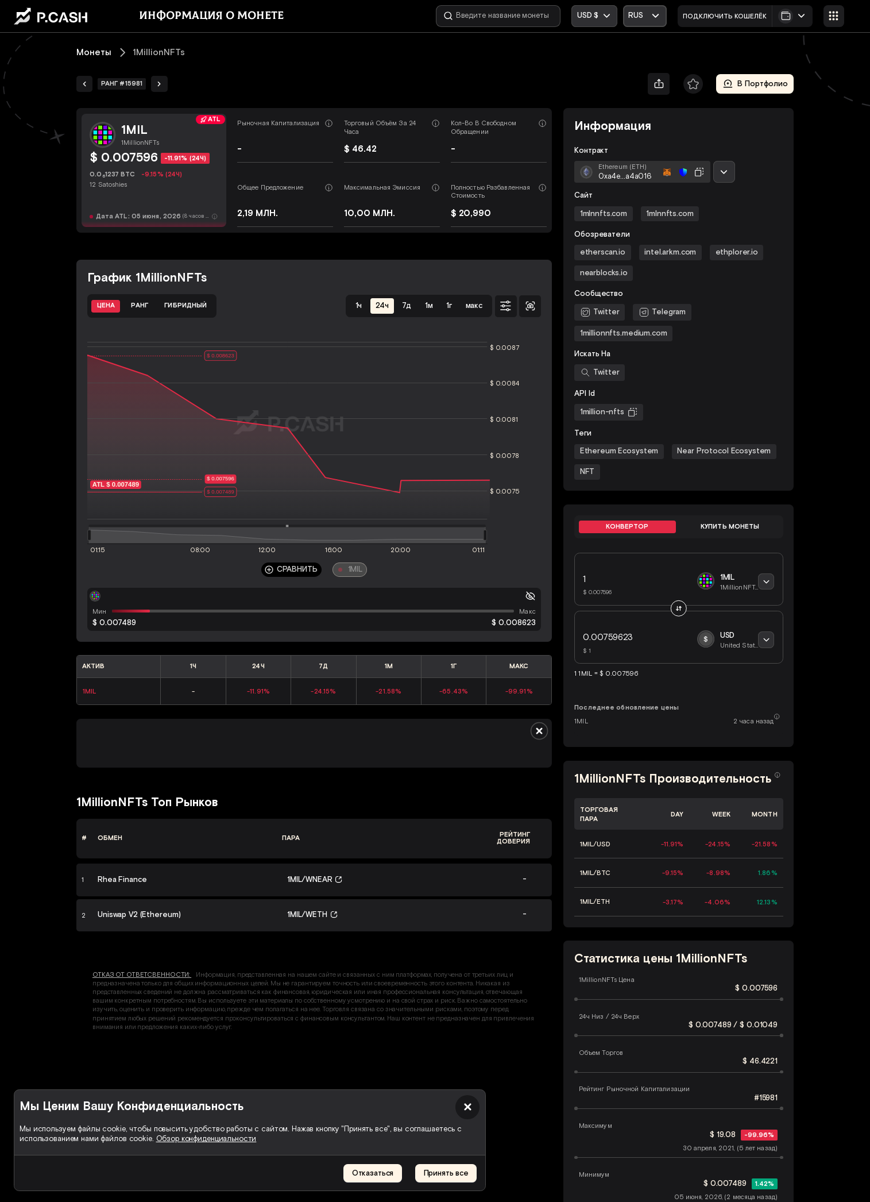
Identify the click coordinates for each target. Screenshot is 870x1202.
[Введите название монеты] (498, 16)
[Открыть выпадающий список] (645, 16)
